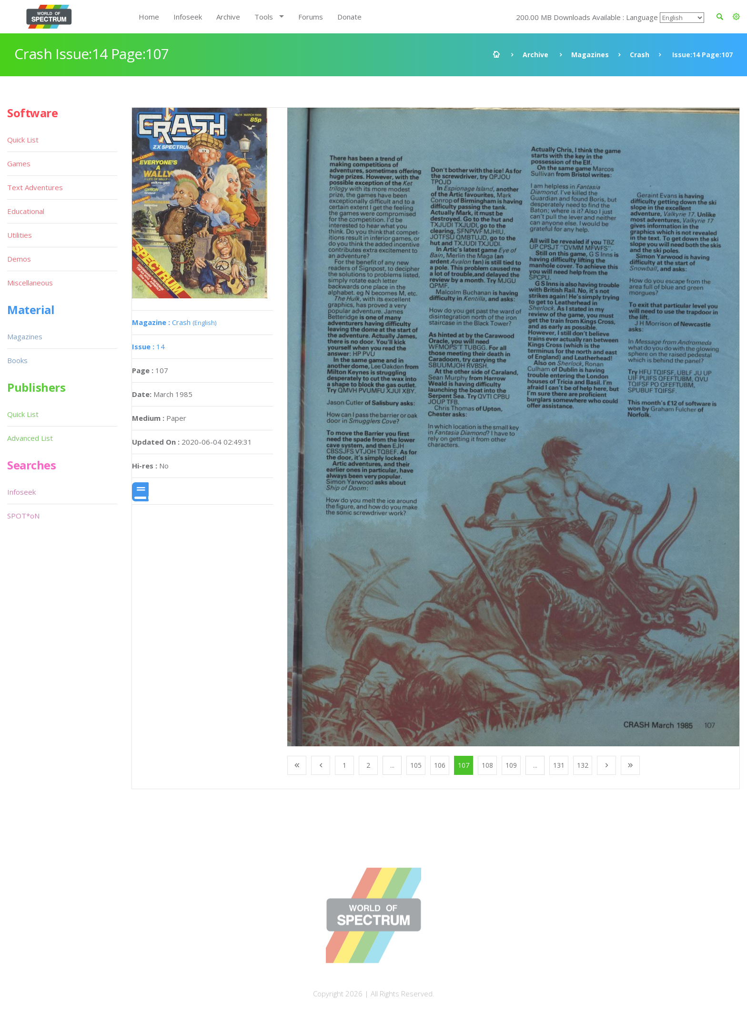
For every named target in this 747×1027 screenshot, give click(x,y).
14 (148, 346)
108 (487, 765)
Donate (349, 16)
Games (18, 163)
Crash (639, 54)
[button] (736, 16)
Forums (310, 16)
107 (463, 765)
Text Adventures (35, 187)
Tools (263, 16)
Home (149, 16)
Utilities (19, 235)
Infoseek (187, 16)
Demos (19, 259)
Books (17, 360)
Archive (228, 16)
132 (582, 765)
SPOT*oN (23, 515)
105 (416, 765)
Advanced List (30, 438)
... (392, 765)
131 (559, 765)
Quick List (23, 139)
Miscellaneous (30, 282)
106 (439, 765)
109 (511, 765)
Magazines (590, 54)
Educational (25, 211)
